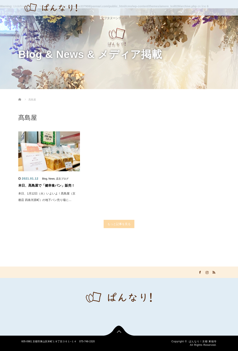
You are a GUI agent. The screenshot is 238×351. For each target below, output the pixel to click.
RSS (213, 272)
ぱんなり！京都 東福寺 (203, 341)
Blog (44, 178)
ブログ (140, 18)
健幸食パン (85, 18)
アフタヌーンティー (114, 18)
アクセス (158, 18)
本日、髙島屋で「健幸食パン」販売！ (46, 185)
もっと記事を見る (119, 224)
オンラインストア (184, 18)
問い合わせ (211, 18)
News (52, 178)
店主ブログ (62, 178)
